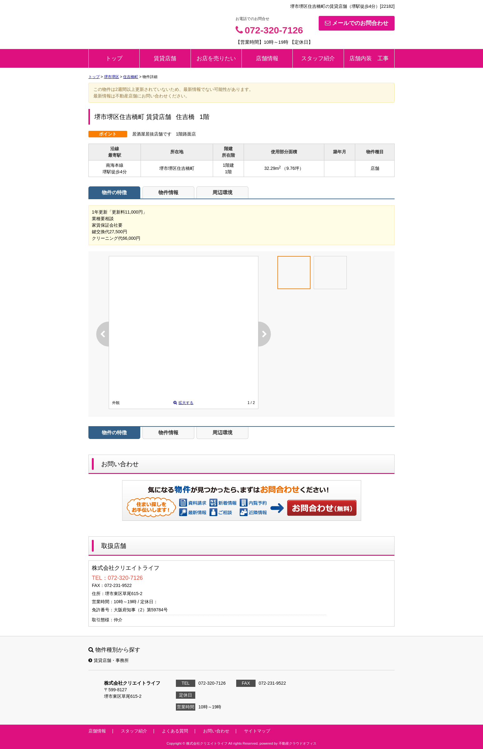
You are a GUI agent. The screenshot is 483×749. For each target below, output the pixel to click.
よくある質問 (175, 730)
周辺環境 (222, 192)
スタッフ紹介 (318, 58)
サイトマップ (257, 730)
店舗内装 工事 (369, 58)
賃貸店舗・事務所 (108, 660)
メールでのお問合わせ (356, 23)
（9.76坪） (292, 168)
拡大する (183, 403)
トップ (114, 58)
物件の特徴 (114, 192)
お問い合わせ (322, 507)
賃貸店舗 (165, 58)
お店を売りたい (216, 58)
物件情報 (168, 192)
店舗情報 (267, 58)
